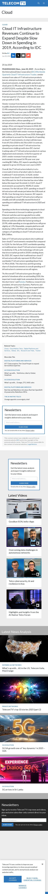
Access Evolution (12, 370)
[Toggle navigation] (44, 3)
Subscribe (23, 427)
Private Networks (10, 706)
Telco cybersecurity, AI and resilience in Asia (21, 582)
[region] (22, 877)
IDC (8, 53)
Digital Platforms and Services (17, 361)
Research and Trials (27, 351)
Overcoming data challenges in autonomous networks (23, 551)
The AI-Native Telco (12, 397)
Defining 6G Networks (11, 665)
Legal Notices (32, 444)
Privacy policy (30, 430)
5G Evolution (8, 745)
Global (13, 351)
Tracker (38, 351)
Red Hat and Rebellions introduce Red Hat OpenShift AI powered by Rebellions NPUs (23, 391)
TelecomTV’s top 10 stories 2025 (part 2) (21, 709)
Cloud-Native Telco (16, 348)
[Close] (42, 864)
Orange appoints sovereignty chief (17, 399)
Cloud (7, 12)
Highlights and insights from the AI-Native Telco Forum (24, 613)
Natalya (22, 282)
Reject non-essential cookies (32, 879)
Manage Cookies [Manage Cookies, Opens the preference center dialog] (23, 887)
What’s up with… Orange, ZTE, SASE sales (19, 382)
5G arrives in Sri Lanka (12, 789)
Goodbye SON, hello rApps (21, 521)
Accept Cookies (13, 879)
